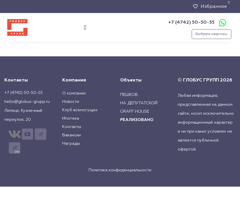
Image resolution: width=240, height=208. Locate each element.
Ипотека (70, 118)
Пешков (129, 95)
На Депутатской (138, 103)
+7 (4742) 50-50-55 (191, 22)
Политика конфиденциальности (120, 170)
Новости (70, 102)
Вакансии (71, 135)
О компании (74, 93)
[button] (85, 27)
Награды (71, 144)
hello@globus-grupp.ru (27, 102)
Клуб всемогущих (80, 110)
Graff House (134, 111)
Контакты (71, 127)
